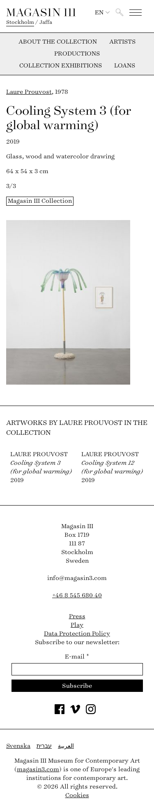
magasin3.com (38, 769)
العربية (66, 745)
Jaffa (45, 22)
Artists (122, 42)
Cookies (77, 795)
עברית (44, 745)
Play (77, 625)
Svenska (18, 745)
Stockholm (20, 22)
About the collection (57, 42)
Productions (77, 54)
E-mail (77, 656)
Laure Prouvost (29, 91)
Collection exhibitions (60, 66)
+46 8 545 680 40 (77, 595)
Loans (124, 66)
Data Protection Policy (77, 633)
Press (77, 616)
